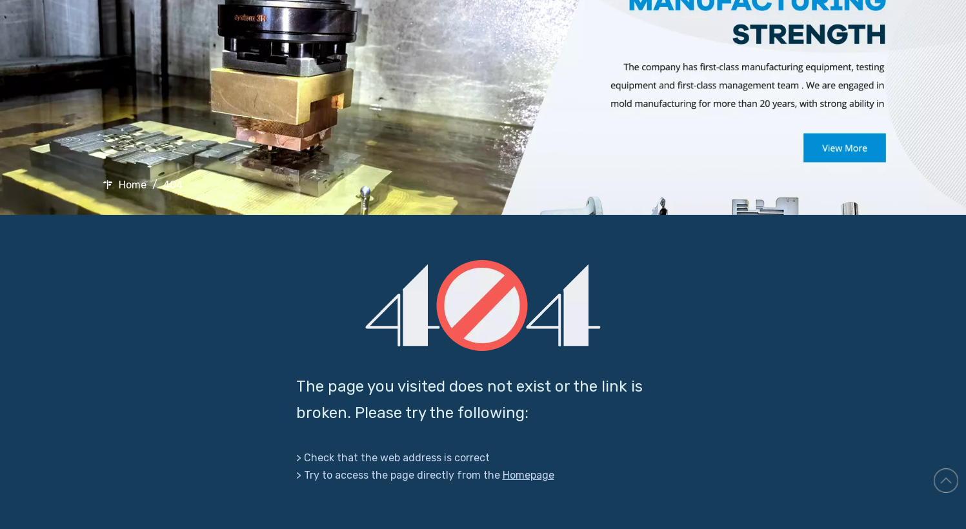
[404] (483, 305)
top (946, 480)
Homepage (528, 475)
